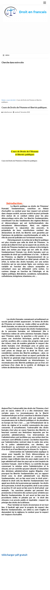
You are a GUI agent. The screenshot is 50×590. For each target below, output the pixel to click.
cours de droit (11, 100)
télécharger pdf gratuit (14, 554)
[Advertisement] (25, 81)
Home (3, 100)
